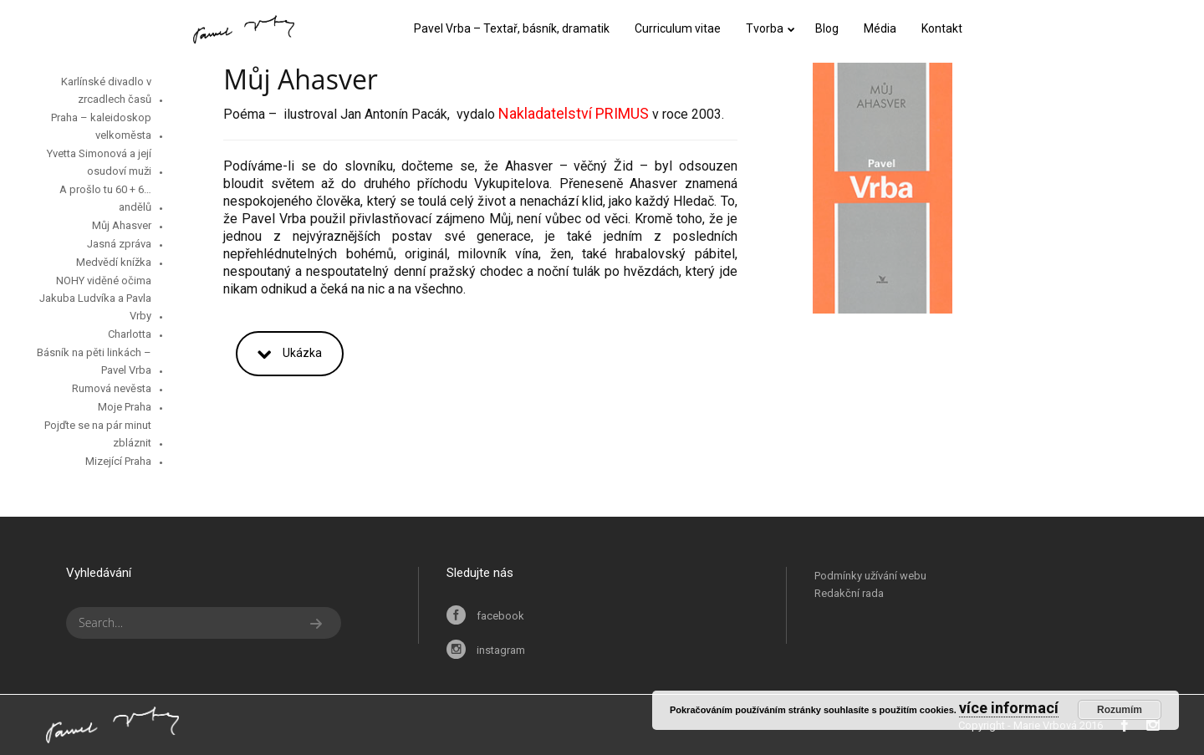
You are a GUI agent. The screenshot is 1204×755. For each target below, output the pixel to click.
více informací (1009, 708)
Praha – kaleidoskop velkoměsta (101, 126)
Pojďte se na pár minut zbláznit (97, 434)
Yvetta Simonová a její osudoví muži (99, 162)
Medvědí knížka (113, 262)
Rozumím (1119, 710)
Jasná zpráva (119, 243)
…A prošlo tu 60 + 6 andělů (105, 198)
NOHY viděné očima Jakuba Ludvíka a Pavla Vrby (95, 298)
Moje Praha (124, 406)
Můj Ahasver (121, 225)
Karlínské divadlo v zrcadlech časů (106, 90)
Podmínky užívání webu (870, 575)
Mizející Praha (118, 461)
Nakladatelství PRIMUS (573, 113)
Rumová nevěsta (111, 388)
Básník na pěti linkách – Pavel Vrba (94, 361)
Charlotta (129, 334)
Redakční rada (849, 593)
